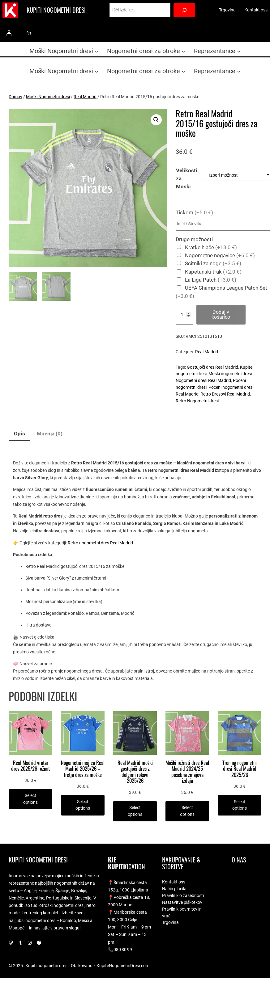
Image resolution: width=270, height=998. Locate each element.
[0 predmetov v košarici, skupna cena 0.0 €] (29, 33)
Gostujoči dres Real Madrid (212, 367)
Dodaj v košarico (221, 314)
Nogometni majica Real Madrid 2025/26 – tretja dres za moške (83, 769)
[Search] (184, 10)
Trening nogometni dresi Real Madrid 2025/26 (239, 769)
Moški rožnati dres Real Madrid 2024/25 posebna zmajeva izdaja (187, 772)
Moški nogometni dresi (230, 373)
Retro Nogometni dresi (197, 400)
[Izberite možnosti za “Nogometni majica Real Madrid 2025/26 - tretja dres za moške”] (83, 805)
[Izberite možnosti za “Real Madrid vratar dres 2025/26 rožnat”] (30, 799)
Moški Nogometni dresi (48, 96)
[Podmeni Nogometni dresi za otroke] (183, 51)
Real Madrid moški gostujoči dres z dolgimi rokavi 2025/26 (135, 772)
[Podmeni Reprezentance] (239, 51)
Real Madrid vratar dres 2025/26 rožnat (30, 766)
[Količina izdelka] (184, 315)
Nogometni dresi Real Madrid (203, 380)
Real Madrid (85, 96)
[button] (156, 119)
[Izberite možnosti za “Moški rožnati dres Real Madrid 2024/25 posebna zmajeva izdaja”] (187, 811)
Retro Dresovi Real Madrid (225, 394)
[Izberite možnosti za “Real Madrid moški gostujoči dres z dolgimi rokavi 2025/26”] (135, 811)
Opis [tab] (19, 433)
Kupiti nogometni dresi (56, 10)
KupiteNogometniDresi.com (122, 965)
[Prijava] (8, 33)
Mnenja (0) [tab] (49, 433)
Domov (15, 96)
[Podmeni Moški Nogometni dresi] (96, 51)
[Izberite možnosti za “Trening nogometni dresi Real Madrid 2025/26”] (239, 805)
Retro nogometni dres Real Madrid (100, 542)
